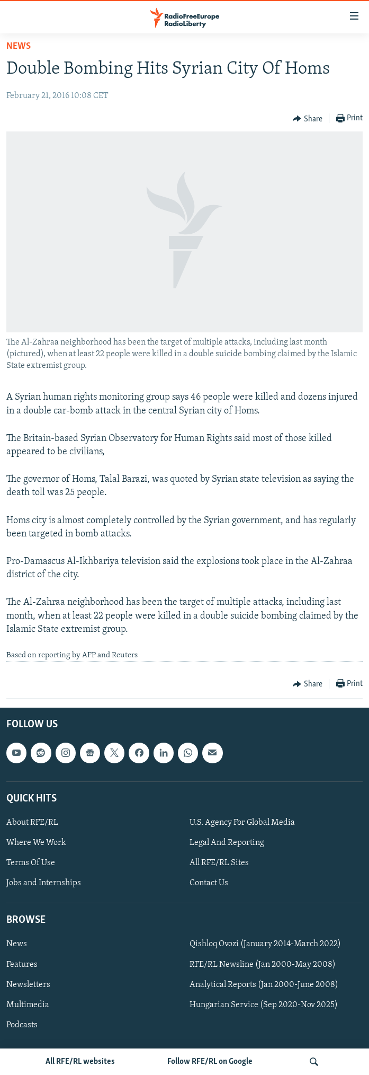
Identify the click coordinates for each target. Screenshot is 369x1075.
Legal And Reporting (227, 843)
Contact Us (209, 883)
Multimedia (27, 1005)
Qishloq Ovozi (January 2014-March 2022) (265, 944)
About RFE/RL (32, 822)
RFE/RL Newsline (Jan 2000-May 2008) (263, 965)
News (18, 46)
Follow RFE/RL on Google (210, 1062)
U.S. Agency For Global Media (242, 822)
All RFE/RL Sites (219, 863)
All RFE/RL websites (80, 1062)
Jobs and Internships (43, 883)
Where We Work (36, 843)
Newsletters (28, 985)
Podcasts (22, 1025)
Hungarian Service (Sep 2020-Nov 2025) (264, 1005)
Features (22, 965)
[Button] (307, 119)
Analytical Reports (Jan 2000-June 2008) (264, 985)
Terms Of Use (30, 863)
